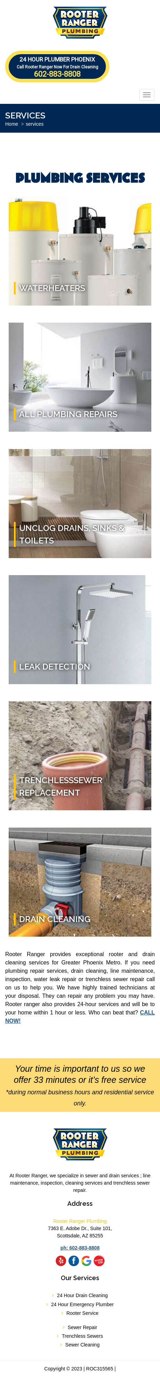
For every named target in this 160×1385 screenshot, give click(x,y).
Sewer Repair (82, 1327)
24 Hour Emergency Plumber (82, 1304)
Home (11, 124)
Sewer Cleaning (82, 1344)
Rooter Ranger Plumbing (80, 1221)
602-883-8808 (57, 67)
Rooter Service (82, 1313)
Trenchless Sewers (82, 1336)
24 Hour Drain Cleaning (82, 1295)
